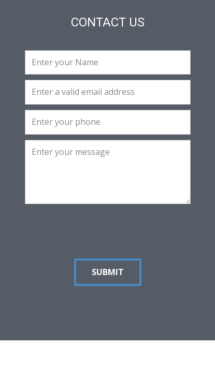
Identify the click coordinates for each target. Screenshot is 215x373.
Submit (108, 272)
